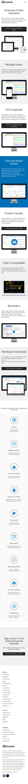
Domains (5, 685)
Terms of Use (6, 739)
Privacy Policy (6, 741)
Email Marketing (6, 683)
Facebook (5, 721)
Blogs (4, 681)
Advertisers (5, 717)
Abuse (4, 719)
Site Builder (5, 676)
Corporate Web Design (8, 732)
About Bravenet (6, 730)
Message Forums (7, 699)
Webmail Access (6, 715)
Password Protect (7, 692)
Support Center (6, 712)
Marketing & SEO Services (9, 734)
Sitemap (4, 736)
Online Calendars (7, 701)
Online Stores (6, 706)
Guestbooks (5, 697)
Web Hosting (6, 674)
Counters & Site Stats (8, 703)
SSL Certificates (6, 688)
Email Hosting (6, 679)
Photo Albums (6, 694)
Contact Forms (6, 690)
